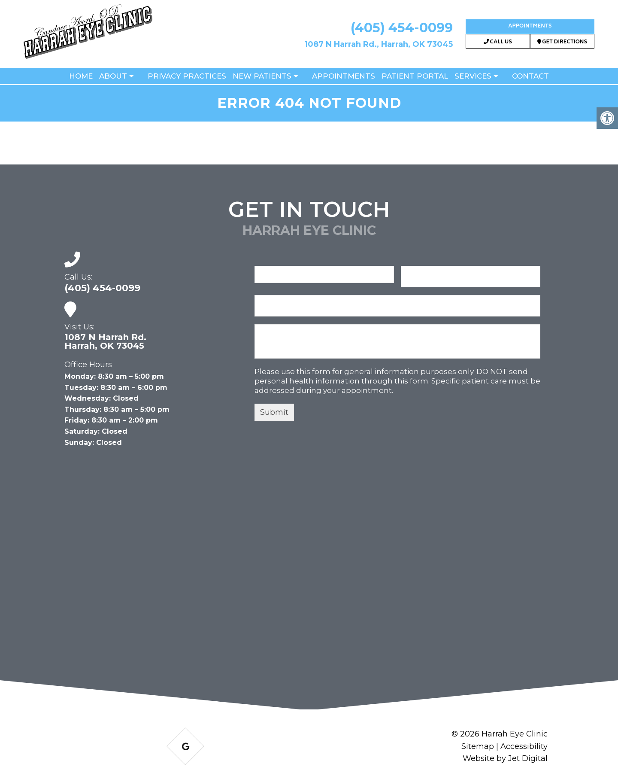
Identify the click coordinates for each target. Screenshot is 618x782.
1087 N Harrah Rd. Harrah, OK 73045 (105, 341)
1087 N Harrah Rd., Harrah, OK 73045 (379, 44)
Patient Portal (415, 76)
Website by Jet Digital (505, 758)
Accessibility (524, 746)
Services (472, 76)
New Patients (262, 76)
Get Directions (562, 42)
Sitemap (477, 746)
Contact (530, 76)
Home (81, 76)
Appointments (529, 26)
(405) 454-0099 (402, 28)
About (113, 76)
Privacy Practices (187, 76)
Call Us (498, 42)
